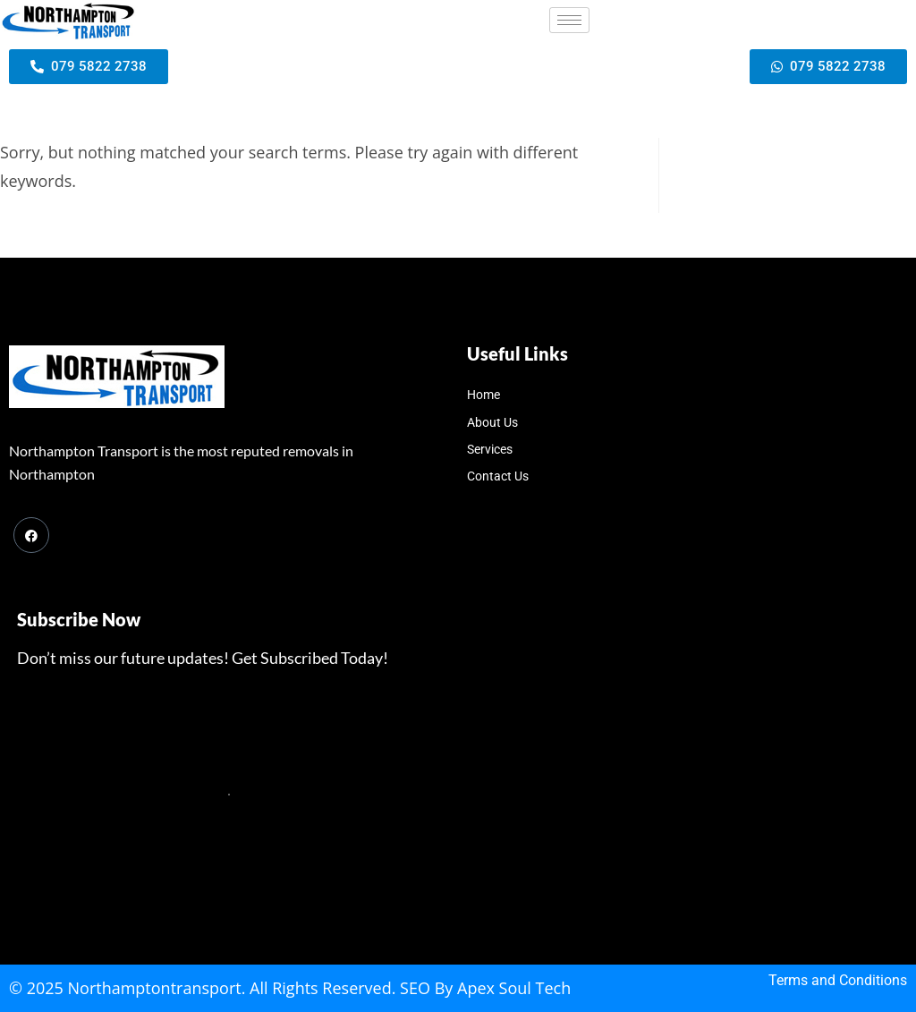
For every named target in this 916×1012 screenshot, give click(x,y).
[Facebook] (31, 535)
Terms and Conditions (837, 980)
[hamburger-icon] (569, 20)
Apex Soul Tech (514, 988)
